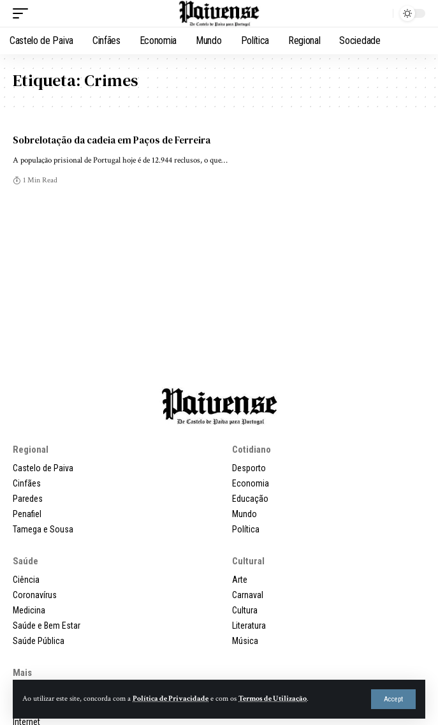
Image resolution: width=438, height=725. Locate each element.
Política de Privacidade (170, 698)
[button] (393, 699)
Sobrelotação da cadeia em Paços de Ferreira (111, 140)
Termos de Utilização (272, 698)
